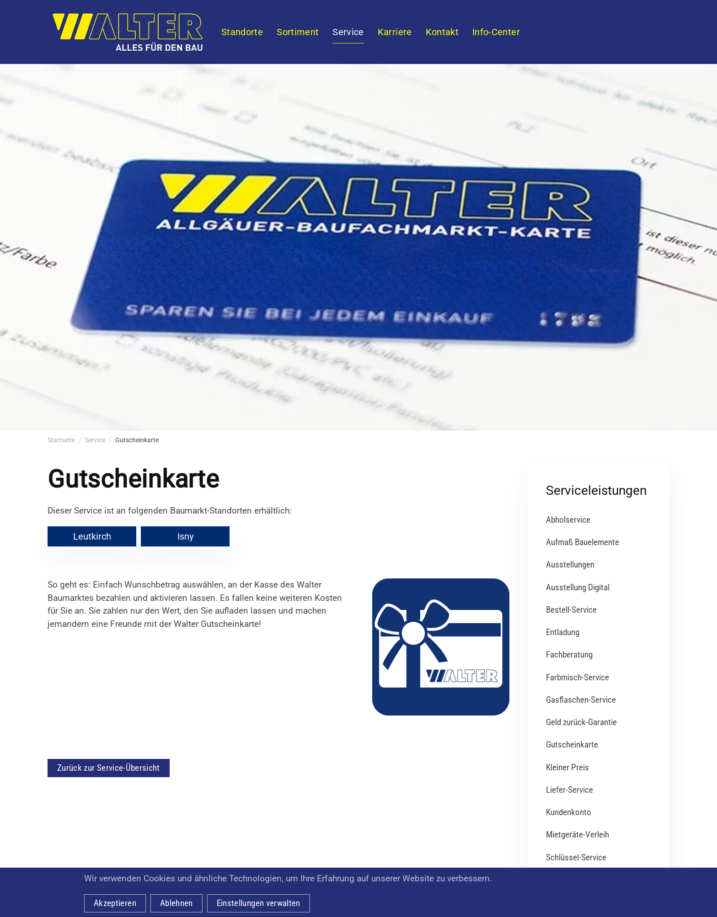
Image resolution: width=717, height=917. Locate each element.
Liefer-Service (569, 789)
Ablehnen (176, 903)
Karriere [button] (395, 32)
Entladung (562, 632)
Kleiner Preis (567, 767)
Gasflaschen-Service (581, 699)
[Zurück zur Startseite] (128, 32)
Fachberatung (569, 654)
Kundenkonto (568, 812)
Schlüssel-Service (576, 857)
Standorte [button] (242, 32)
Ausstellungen (570, 564)
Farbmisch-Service (577, 677)
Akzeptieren (115, 903)
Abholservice (568, 519)
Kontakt (442, 32)
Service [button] (348, 32)
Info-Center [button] (496, 32)
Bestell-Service (571, 609)
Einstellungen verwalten (258, 903)
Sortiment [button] (298, 32)
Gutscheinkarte (572, 744)
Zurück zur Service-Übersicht (108, 768)
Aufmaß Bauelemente (582, 542)
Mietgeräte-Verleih (577, 834)
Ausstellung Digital (578, 587)
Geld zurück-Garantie (581, 722)
